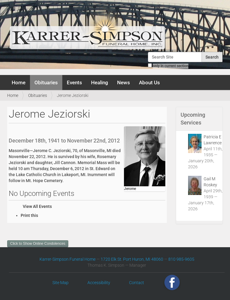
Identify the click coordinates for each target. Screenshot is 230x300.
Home (18, 83)
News (123, 83)
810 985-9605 (181, 259)
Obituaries (46, 83)
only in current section (170, 66)
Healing (99, 83)
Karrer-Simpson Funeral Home (68, 259)
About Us (149, 83)
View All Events (37, 206)
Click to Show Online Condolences (37, 244)
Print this (29, 215)
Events (74, 83)
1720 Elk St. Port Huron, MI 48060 (132, 259)
